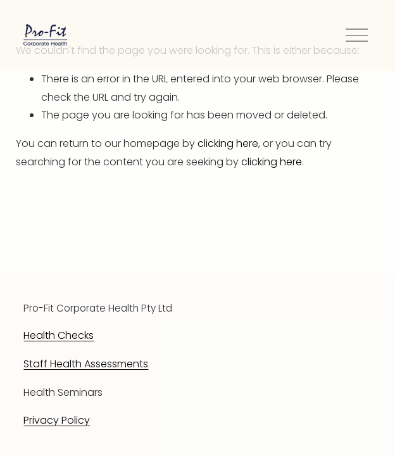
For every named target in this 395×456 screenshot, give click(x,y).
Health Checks (58, 335)
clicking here (228, 143)
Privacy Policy (56, 420)
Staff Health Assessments (85, 364)
